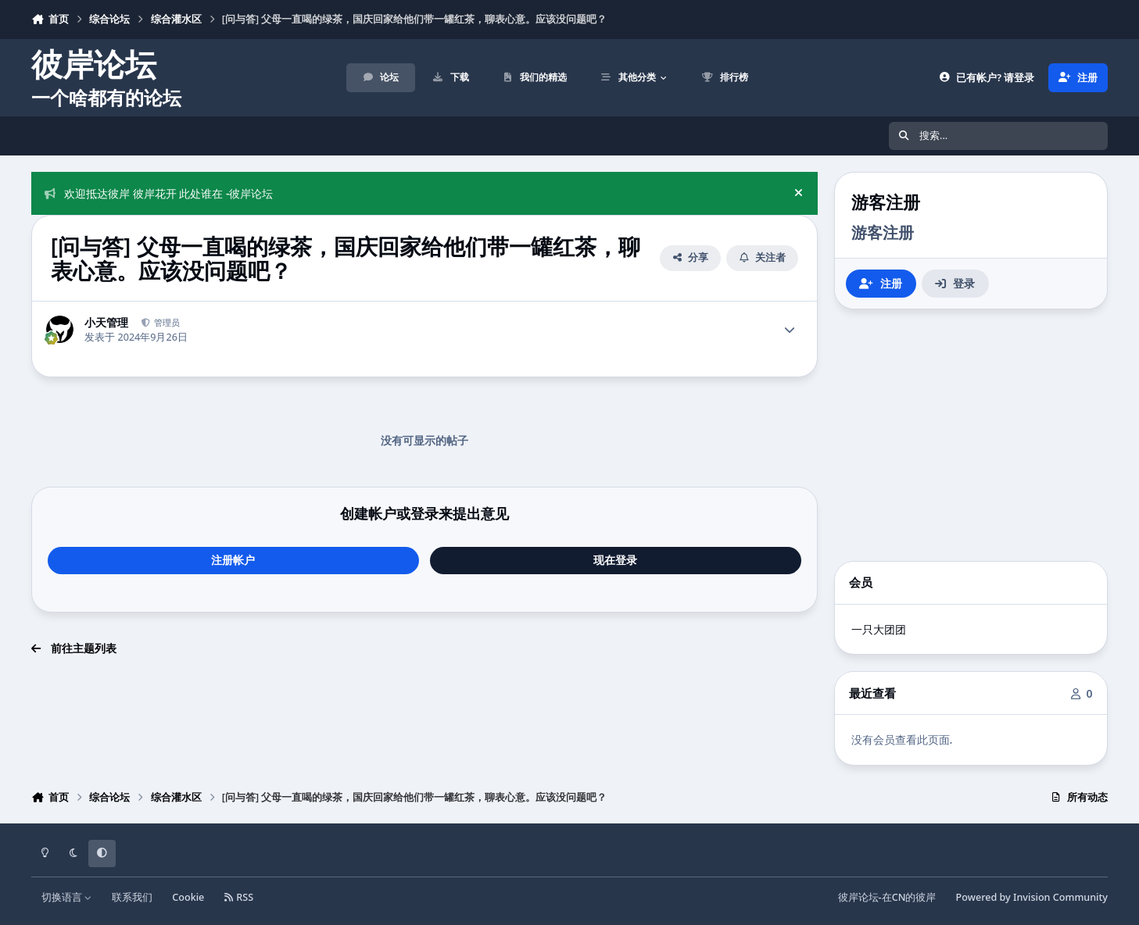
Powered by (1032, 897)
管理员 (166, 322)
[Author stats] (789, 330)
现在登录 (615, 559)
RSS (239, 897)
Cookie (188, 897)
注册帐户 (233, 559)
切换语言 (66, 897)
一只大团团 (878, 629)
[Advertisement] (971, 435)
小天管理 (106, 323)
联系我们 (132, 897)
